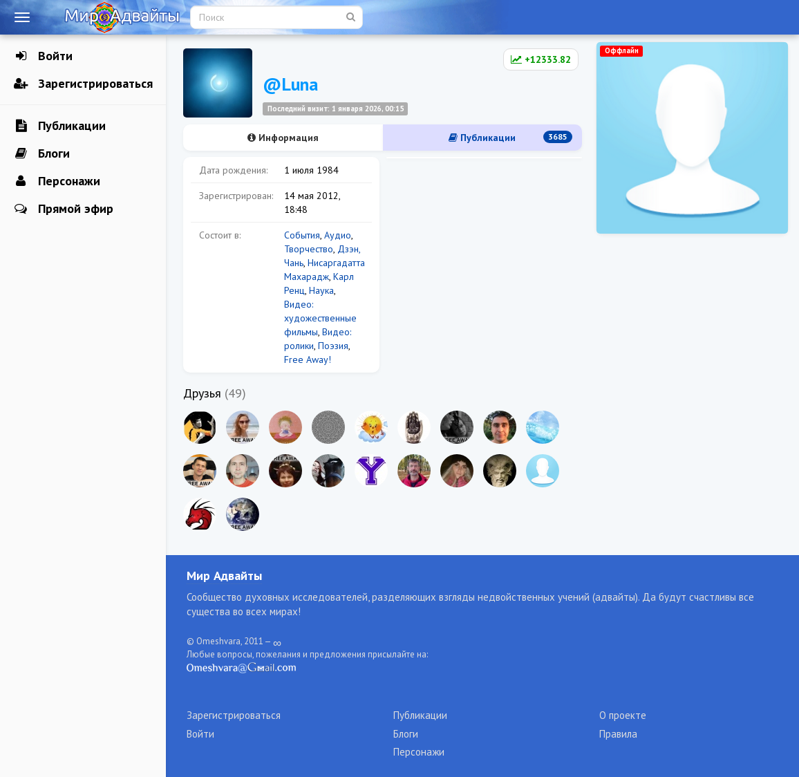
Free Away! (307, 359)
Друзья (202, 393)
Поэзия (333, 345)
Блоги (42, 153)
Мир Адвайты (224, 575)
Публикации (60, 126)
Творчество (308, 249)
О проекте (622, 715)
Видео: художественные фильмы (320, 318)
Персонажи (57, 181)
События (302, 235)
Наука (321, 290)
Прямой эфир (63, 209)
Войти (43, 56)
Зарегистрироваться (83, 83)
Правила (618, 733)
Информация (283, 137)
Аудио (337, 235)
